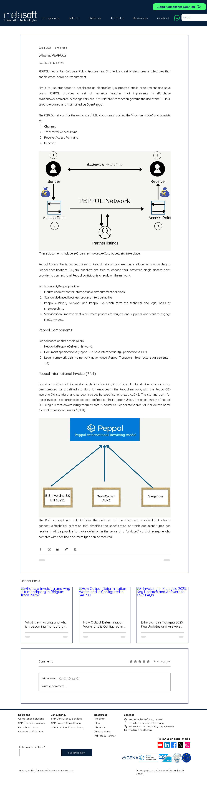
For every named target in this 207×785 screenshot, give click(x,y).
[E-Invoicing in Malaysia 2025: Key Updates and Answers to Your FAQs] (162, 601)
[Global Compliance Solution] (179, 6)
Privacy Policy (103, 731)
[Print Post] (75, 549)
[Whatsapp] (176, 17)
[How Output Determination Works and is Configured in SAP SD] (104, 601)
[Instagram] (187, 745)
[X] (180, 745)
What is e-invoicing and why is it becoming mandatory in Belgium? (46, 624)
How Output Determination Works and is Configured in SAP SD (103, 624)
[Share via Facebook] (40, 549)
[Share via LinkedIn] (57, 549)
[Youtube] (160, 745)
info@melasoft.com (140, 730)
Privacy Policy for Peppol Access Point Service (46, 770)
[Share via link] (66, 549)
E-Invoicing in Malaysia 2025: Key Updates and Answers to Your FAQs (162, 624)
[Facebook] (173, 745)
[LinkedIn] (167, 745)
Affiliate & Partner (105, 735)
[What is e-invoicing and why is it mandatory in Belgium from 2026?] (46, 601)
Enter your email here (31, 747)
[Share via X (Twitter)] (49, 549)
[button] (51, 18)
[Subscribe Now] (77, 752)
